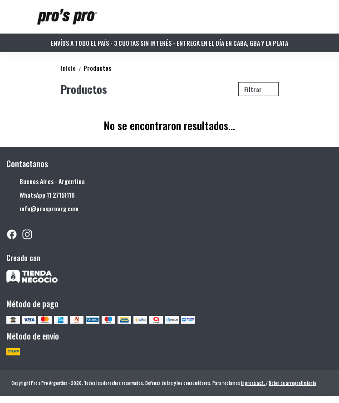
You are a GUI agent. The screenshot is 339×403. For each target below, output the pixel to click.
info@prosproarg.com (42, 208)
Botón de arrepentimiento (292, 382)
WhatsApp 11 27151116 (40, 194)
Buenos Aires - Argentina (45, 181)
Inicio (72, 68)
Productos (97, 68)
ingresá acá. (253, 382)
